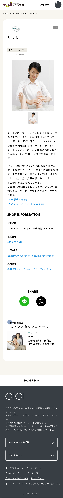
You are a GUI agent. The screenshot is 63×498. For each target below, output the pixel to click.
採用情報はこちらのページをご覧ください (29, 269)
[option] (32, 85)
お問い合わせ (37, 478)
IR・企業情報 (12, 467)
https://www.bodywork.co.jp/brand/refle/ (30, 255)
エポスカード (16, 455)
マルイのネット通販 (19, 442)
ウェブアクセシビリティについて (43, 483)
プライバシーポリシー (32, 467)
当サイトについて (14, 483)
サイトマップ (31, 473)
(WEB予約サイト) (17, 199)
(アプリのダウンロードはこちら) (25, 203)
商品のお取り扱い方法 (16, 478)
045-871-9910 (15, 242)
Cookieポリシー (13, 473)
